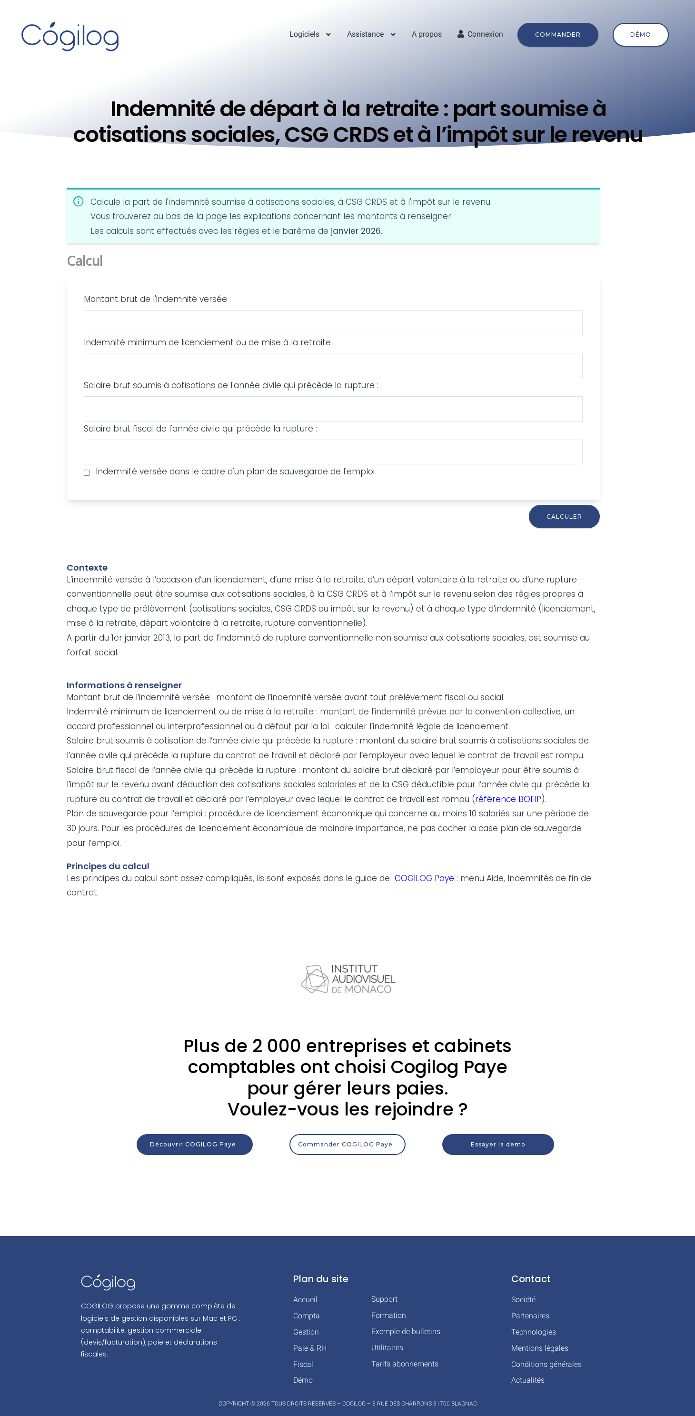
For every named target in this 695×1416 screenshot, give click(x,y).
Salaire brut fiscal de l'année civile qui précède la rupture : (200, 428)
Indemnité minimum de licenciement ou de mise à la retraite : (209, 342)
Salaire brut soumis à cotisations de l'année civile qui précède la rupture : (231, 385)
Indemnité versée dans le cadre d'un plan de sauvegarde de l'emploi (235, 471)
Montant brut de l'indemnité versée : (157, 299)
